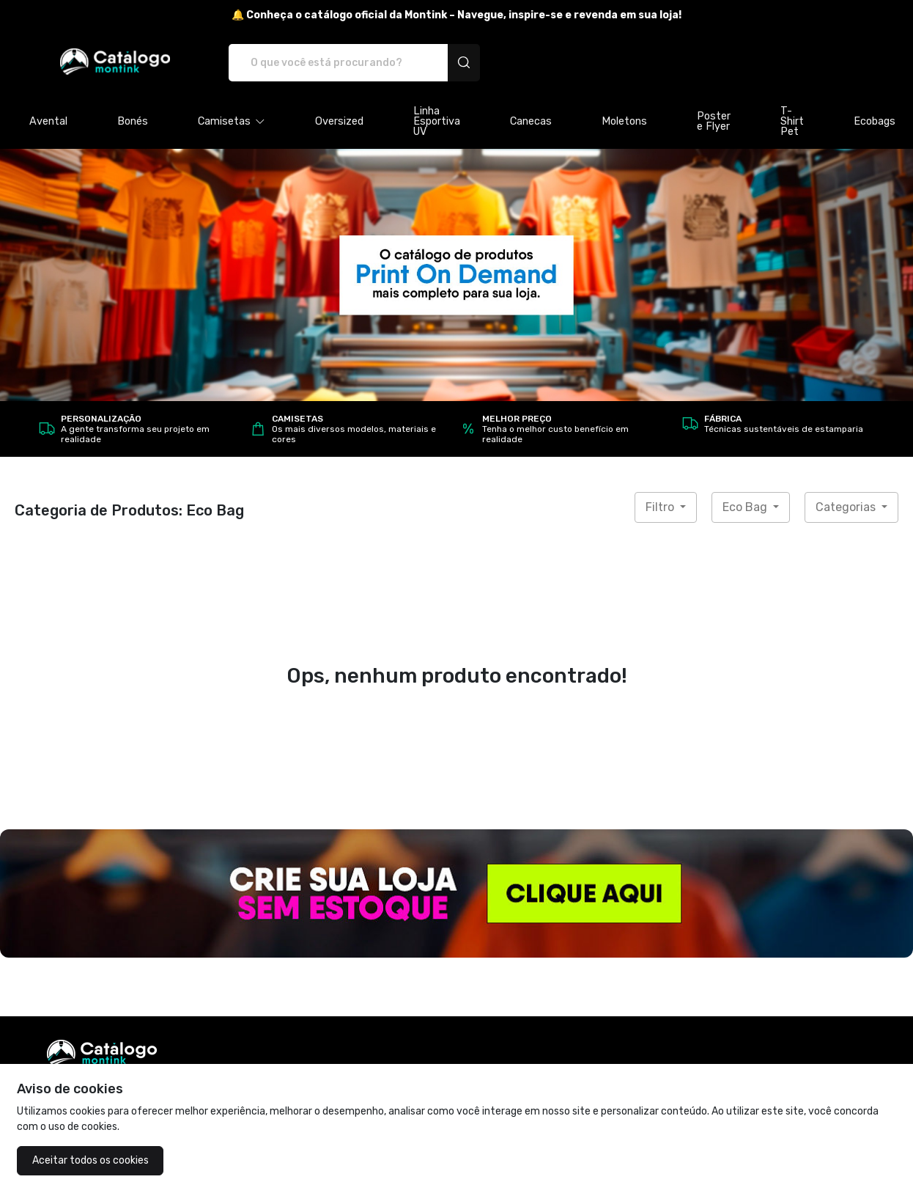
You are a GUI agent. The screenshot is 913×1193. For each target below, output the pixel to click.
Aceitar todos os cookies (90, 1160)
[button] (231, 122)
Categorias (847, 507)
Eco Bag (746, 507)
